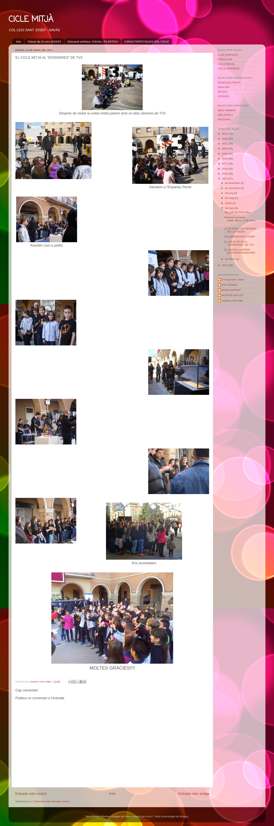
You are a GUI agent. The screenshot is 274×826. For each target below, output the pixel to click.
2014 (225, 178)
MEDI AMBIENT (227, 110)
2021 (225, 143)
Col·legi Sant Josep (233, 279)
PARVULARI (225, 59)
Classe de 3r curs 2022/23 (44, 41)
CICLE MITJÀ (31, 20)
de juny (229, 193)
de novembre (233, 188)
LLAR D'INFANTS (228, 54)
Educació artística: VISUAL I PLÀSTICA (93, 41)
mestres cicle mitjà (232, 300)
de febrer (230, 259)
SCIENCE (223, 96)
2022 (225, 138)
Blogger (183, 816)
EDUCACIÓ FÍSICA (229, 82)
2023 (225, 133)
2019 (225, 153)
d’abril (229, 203)
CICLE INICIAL (226, 64)
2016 (225, 168)
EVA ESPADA (229, 284)
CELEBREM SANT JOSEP (239, 236)
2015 (225, 173)
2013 (225, 265)
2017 (225, 163)
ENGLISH (223, 87)
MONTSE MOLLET (233, 295)
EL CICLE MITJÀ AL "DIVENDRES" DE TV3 (239, 243)
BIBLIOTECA (225, 114)
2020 (225, 148)
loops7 (150, 816)
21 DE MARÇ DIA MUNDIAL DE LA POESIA (240, 230)
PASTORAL (224, 119)
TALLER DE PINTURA (237, 212)
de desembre (233, 183)
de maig (230, 198)
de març (230, 208)
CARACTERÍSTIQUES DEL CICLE (146, 41)
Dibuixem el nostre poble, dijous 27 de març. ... (240, 220)
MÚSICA (223, 91)
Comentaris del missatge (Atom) (51, 801)
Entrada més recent (31, 794)
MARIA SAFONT (231, 290)
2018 (225, 158)
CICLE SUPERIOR (229, 68)
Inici (18, 41)
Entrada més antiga (193, 794)
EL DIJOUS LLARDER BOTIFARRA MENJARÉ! (239, 251)
